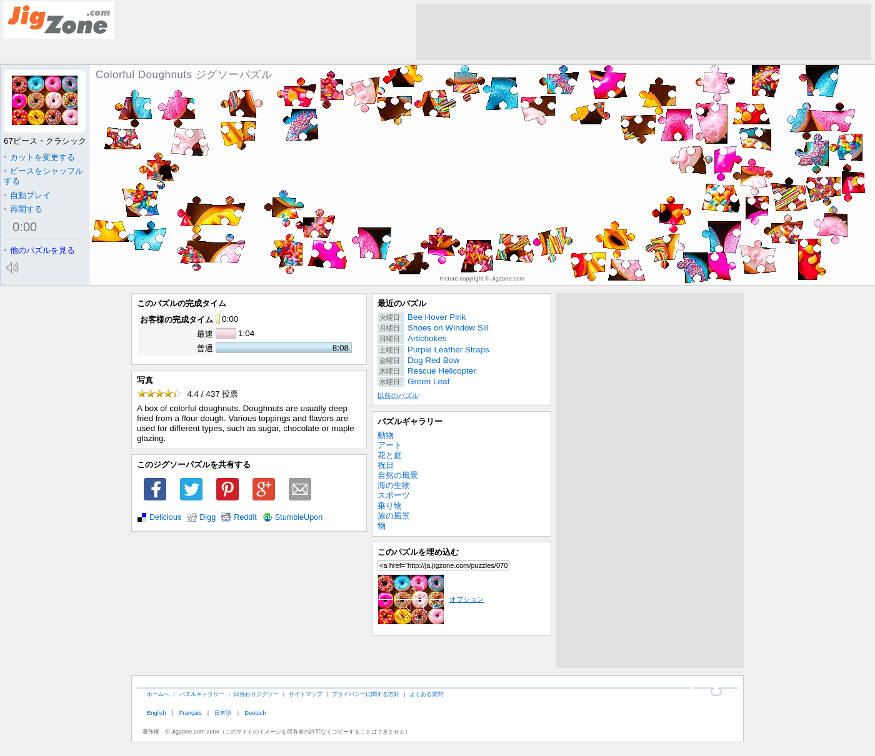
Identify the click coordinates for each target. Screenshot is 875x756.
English (156, 712)
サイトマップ (305, 693)
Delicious (165, 517)
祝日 (386, 465)
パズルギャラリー (410, 421)
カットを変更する (39, 157)
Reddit (245, 517)
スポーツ (394, 495)
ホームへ (158, 693)
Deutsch (255, 712)
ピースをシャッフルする (43, 176)
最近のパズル (402, 303)
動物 (386, 435)
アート (390, 445)
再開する (23, 209)
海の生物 (394, 485)
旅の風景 (394, 515)
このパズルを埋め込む (418, 552)
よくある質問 (426, 693)
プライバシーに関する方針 (365, 693)
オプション (431, 599)
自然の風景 (398, 475)
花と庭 (390, 455)
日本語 (222, 712)
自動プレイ (27, 195)
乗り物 (390, 505)
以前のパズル (398, 395)
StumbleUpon (299, 517)
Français (190, 712)
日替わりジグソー (256, 693)
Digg (207, 517)
